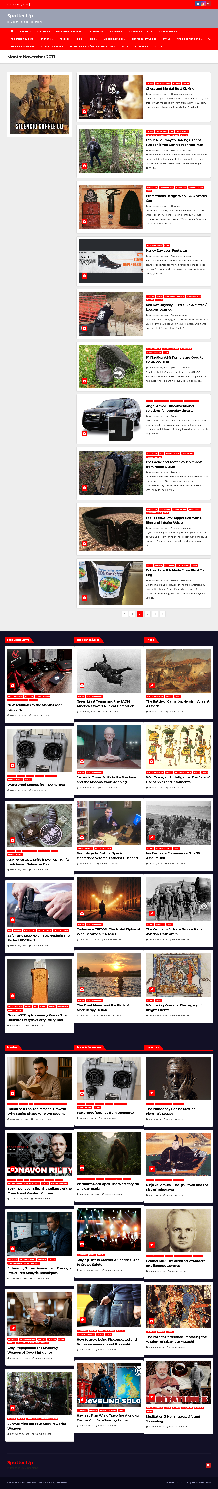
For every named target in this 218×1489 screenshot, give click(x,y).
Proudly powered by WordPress (22, 1483)
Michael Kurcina (181, 94)
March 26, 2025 (157, 1271)
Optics (159, 296)
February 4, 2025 (158, 1016)
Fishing (21, 776)
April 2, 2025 (156, 864)
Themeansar (61, 1483)
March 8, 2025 (157, 1347)
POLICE (54, 851)
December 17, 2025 (20, 1358)
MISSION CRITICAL (140, 31)
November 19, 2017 (159, 256)
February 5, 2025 (158, 940)
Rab (174, 416)
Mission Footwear (154, 245)
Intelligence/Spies (22, 46)
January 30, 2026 (19, 1119)
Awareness (12, 1104)
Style (166, 39)
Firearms (150, 296)
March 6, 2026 (87, 864)
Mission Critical (166, 187)
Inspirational (161, 131)
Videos (59, 1180)
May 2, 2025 (155, 1195)
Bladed (11, 851)
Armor (149, 401)
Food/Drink (169, 565)
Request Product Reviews (199, 1483)
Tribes (177, 696)
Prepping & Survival (86, 1334)
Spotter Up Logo (194, 296)
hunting (39, 776)
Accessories (152, 187)
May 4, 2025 (155, 1119)
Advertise (141, 46)
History (115, 31)
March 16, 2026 (18, 870)
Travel (194, 565)
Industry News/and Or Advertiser (92, 46)
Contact (180, 1483)
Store (158, 46)
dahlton (38, 1025)
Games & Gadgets (163, 83)
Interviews (96, 31)
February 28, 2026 (90, 940)
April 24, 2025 (156, 712)
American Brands (52, 46)
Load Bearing (165, 509)
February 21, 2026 (20, 1025)
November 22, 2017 (159, 94)
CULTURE (42, 31)
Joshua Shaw (179, 315)
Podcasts (50, 1180)
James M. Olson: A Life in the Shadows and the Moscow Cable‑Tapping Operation (106, 782)
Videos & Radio (114, 39)
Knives (52, 1006)
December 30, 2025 (90, 1194)
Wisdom (183, 135)
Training (159, 300)
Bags (161, 453)
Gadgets (30, 776)
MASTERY (46, 39)
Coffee (149, 565)
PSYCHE (64, 39)
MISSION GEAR (167, 31)
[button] (209, 38)
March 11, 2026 (88, 788)
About (24, 31)
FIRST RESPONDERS (189, 39)
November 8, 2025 (20, 1434)
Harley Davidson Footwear (166, 251)
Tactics (150, 300)
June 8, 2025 (87, 1350)
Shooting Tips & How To (174, 296)
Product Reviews (21, 39)
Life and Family (182, 131)
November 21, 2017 (159, 150)
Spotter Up (20, 16)
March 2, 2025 (157, 1427)
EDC (93, 39)
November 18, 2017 (159, 368)
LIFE (80, 39)
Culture (150, 83)
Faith (125, 46)
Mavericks (160, 924)
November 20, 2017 (159, 206)
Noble (175, 206)
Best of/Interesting (69, 31)
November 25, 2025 (90, 1270)
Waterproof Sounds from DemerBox (36, 785)
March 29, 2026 (18, 790)
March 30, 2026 (18, 715)
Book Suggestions (85, 848)
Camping (11, 776)
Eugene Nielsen (39, 715)
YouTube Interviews (59, 1183)
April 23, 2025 (156, 788)
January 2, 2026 (19, 1278)
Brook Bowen (38, 790)
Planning (176, 83)
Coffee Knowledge (143, 39)
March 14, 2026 (88, 712)
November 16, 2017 (159, 580)
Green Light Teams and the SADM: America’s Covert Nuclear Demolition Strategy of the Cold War (105, 706)
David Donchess (181, 580)
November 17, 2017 (159, 528)
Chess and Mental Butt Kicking (170, 89)
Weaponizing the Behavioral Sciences (162, 135)
